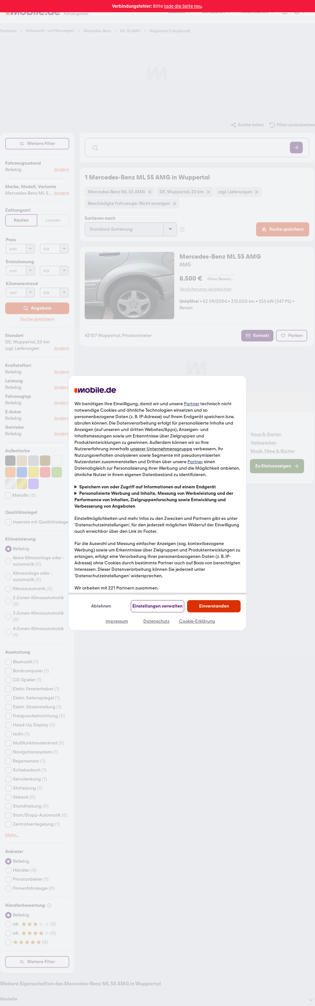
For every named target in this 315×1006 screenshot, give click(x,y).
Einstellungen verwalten (157, 606)
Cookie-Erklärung (197, 621)
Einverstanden (214, 606)
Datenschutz (156, 621)
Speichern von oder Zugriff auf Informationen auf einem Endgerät (147, 487)
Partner (191, 404)
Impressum (117, 621)
